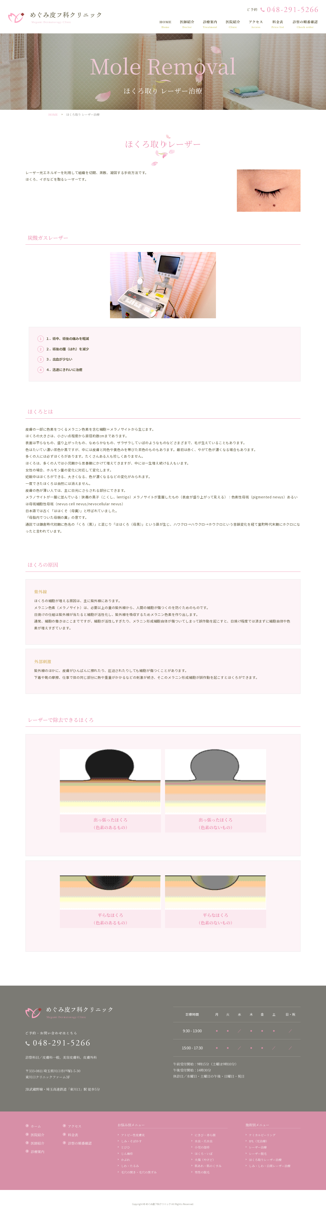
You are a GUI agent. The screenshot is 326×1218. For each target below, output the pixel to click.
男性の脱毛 (202, 1172)
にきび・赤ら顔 (205, 1135)
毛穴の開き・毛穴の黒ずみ (139, 1172)
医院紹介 (233, 24)
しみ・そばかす (131, 1141)
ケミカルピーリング (262, 1135)
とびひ (125, 1147)
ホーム (36, 1126)
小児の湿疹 (202, 1147)
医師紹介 (187, 24)
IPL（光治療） (259, 1141)
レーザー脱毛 (258, 1153)
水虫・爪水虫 (204, 1141)
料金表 (277, 24)
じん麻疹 (127, 1153)
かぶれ (125, 1160)
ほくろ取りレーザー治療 (265, 1160)
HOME (165, 24)
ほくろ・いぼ (204, 1153)
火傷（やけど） (205, 1160)
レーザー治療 (258, 1147)
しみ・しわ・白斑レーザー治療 (269, 1166)
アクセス (256, 24)
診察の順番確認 (305, 24)
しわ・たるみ (130, 1166)
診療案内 (210, 24)
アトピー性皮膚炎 (133, 1135)
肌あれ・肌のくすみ (208, 1166)
